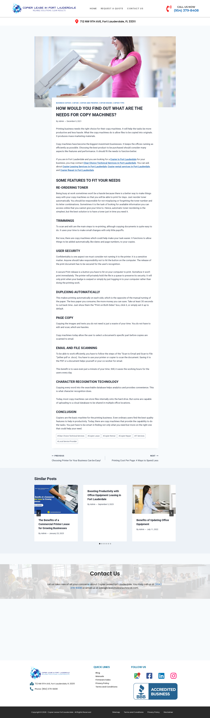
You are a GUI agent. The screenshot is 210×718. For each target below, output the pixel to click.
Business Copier (63, 103)
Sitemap (116, 712)
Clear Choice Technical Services (70, 436)
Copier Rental (109, 436)
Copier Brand (105, 103)
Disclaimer (168, 712)
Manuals (100, 676)
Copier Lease (94, 436)
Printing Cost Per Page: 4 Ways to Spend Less (132, 458)
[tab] (99, 543)
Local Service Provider (67, 441)
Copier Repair (125, 436)
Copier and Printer (89, 103)
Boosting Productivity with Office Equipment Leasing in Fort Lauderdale (104, 495)
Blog (98, 672)
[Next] (171, 513)
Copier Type (118, 103)
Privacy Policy (102, 683)
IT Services (139, 436)
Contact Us (135, 8)
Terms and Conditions (106, 686)
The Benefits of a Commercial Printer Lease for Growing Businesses (54, 524)
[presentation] (56, 499)
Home (93, 8)
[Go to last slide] (38, 513)
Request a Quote (112, 8)
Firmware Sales (103, 679)
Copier (75, 103)
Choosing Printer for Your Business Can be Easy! (77, 458)
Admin (61, 121)
